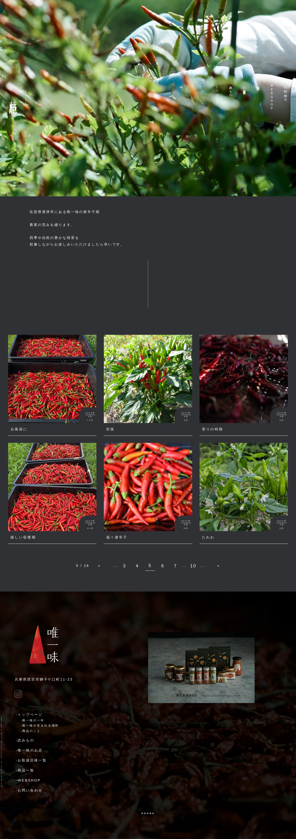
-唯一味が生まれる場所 (40, 725)
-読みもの (25, 740)
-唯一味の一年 (32, 720)
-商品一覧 (25, 770)
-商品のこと (31, 730)
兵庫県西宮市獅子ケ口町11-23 (44, 679)
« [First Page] (99, 566)
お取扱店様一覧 (244, 87)
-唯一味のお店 (29, 750)
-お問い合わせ (29, 790)
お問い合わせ (285, 92)
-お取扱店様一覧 (31, 760)
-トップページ (29, 714)
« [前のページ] (107, 564)
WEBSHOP (271, 97)
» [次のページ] (211, 567)
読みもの (230, 90)
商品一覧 (258, 84)
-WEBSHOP (28, 780)
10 (193, 565)
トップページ (217, 93)
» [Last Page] (218, 566)
